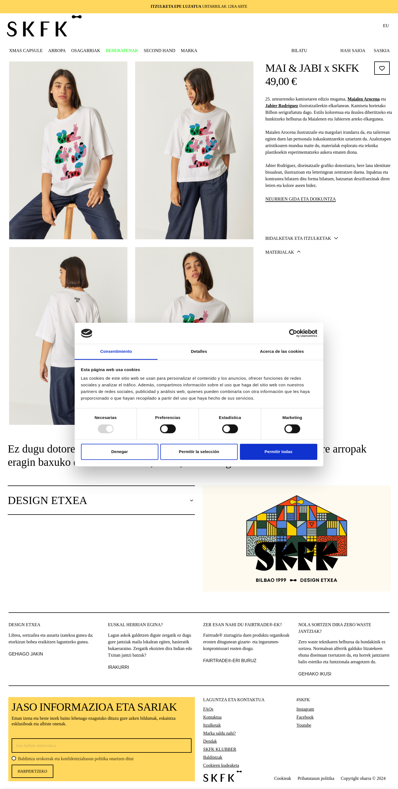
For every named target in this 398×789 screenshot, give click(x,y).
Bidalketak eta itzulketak (301, 301)
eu (386, 25)
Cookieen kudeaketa (221, 765)
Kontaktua (212, 717)
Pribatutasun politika (316, 778)
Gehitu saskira (328, 273)
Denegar (119, 451)
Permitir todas (278, 451)
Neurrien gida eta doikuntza (300, 199)
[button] (56, 50)
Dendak (210, 741)
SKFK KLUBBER (219, 749)
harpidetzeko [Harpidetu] (32, 771)
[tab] (327, 301)
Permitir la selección (199, 451)
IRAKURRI (118, 667)
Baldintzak (212, 757)
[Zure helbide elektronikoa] (101, 745)
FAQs (208, 709)
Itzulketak (212, 725)
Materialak (283, 315)
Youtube (304, 725)
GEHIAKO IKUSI (314, 674)
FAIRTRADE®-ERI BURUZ (229, 660)
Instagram (305, 709)
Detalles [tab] (199, 351)
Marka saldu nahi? (219, 733)
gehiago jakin (26, 654)
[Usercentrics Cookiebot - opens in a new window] (293, 333)
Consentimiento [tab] (116, 351)
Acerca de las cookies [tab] (282, 351)
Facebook (305, 717)
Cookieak (282, 778)
